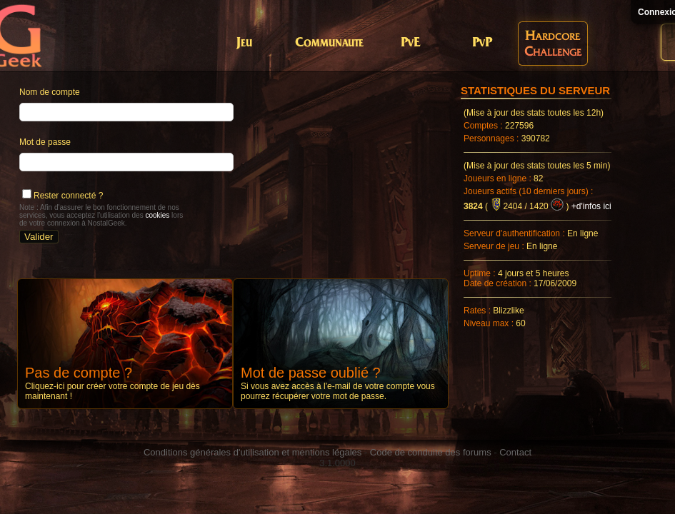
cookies (157, 215)
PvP (482, 43)
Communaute (329, 43)
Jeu (244, 43)
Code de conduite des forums (430, 452)
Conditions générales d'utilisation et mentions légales (252, 452)
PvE (410, 43)
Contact (515, 452)
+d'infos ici (591, 206)
